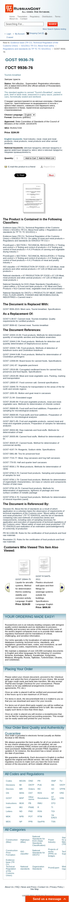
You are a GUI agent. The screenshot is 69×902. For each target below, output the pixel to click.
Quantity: (9, 158)
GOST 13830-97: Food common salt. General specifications (30, 382)
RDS (40, 793)
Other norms (31, 798)
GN (7, 793)
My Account (19, 34)
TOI (53, 811)
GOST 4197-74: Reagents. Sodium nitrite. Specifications (29, 449)
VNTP (62, 785)
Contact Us (43, 887)
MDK (8, 816)
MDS (8, 822)
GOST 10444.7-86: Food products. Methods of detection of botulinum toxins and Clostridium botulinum (30, 349)
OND (30, 781)
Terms (57, 16)
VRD (62, 793)
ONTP (31, 785)
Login (9, 34)
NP (20, 822)
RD (39, 789)
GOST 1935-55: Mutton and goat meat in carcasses (27, 393)
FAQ (17, 887)
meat (39, 139)
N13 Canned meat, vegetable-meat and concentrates (38, 288)
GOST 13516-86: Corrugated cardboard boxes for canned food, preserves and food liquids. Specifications (32, 370)
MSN (21, 793)
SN (52, 785)
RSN (40, 811)
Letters (9, 811)
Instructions (11, 803)
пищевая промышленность (17, 152)
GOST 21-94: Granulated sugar (17, 397)
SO (52, 789)
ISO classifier (9, 267)
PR (39, 781)
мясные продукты (32, 148)
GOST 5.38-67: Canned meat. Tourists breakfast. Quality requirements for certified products (29, 320)
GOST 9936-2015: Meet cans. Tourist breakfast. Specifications (32, 309)
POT (30, 816)
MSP (21, 798)
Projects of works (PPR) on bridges (53, 852)
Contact (23, 19)
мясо (34, 150)
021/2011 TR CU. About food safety (37, 46)
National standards (11, 275)
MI (20, 785)
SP (52, 793)
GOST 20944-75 (23, 579)
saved (10, 37)
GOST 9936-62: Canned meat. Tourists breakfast (25, 325)
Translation (22, 16)
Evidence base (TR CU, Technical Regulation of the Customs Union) (11, 867)
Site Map (34, 889)
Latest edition (9, 286)
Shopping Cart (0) (36, 33)
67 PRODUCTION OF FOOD (31, 267)
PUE (40, 785)
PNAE (31, 807)
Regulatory (35, 16)
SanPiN (41, 822)
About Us (13, 19)
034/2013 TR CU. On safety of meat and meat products (37, 238)
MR (21, 789)
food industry (30, 139)
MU (21, 807)
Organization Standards (38, 867)
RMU (40, 803)
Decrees (10, 789)
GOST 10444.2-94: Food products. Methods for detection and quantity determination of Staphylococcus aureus (31, 342)
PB (29, 803)
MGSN (22, 781)
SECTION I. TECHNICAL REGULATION (35, 245)
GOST (9, 798)
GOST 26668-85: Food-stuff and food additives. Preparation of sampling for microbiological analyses (32, 409)
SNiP (53, 781)
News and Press (28, 887)
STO (53, 803)
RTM (40, 816)
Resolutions (43, 798)
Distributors (47, 16)
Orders (31, 789)
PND (30, 811)
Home (12, 16)
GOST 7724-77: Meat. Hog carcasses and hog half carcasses (31, 458)
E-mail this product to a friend (21, 167)
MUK (21, 803)
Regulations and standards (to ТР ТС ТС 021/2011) (27, 49)
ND (20, 811)
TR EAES (54, 816)
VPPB (62, 789)
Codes (9, 781)
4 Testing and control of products (31, 247)
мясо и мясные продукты (50, 150)
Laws (8, 807)
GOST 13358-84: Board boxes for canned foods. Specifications (32, 361)
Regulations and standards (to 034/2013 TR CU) (25, 241)
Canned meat (24, 297)
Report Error (49, 167)
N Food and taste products (30, 286)
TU (61, 781)
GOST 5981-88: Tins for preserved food (21, 454)
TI (52, 807)
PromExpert (8, 245)
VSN (62, 798)
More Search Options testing (54, 29)
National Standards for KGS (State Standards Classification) (31, 284)
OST (30, 793)
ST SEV (53, 798)
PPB (30, 822)
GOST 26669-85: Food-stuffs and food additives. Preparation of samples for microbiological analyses (32, 416)
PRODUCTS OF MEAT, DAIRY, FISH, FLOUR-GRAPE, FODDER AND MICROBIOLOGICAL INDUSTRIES (33, 295)
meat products (20, 141)
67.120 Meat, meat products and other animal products (33, 268)
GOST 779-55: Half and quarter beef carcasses (25, 462)
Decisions (10, 785)
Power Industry (51, 841)
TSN (53, 822)
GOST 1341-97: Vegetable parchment (20, 365)
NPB (21, 816)
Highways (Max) (24, 841)
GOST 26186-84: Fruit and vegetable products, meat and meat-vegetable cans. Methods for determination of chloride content (32, 403)
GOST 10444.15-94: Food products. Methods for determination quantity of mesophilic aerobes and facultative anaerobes (32, 336)
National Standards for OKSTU (17, 293)
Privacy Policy (56, 887)
